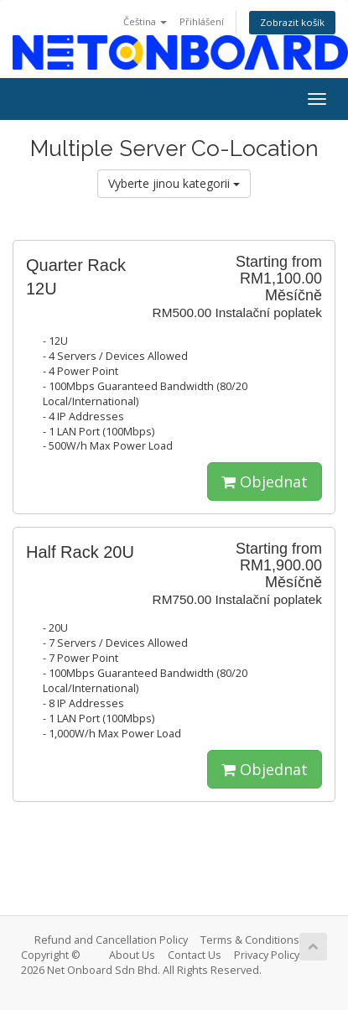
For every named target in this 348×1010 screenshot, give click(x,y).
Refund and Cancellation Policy (111, 940)
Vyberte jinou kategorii (174, 183)
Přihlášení (201, 21)
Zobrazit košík (292, 22)
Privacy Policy (266, 955)
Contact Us (194, 955)
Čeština (145, 21)
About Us (132, 955)
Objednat (264, 481)
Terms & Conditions (249, 940)
